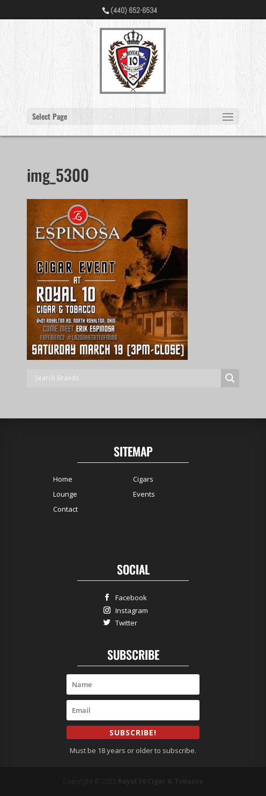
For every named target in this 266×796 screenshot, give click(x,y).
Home (62, 479)
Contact (65, 509)
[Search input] (127, 378)
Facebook (128, 597)
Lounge (65, 494)
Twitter (123, 622)
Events (144, 494)
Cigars (143, 479)
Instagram (129, 610)
